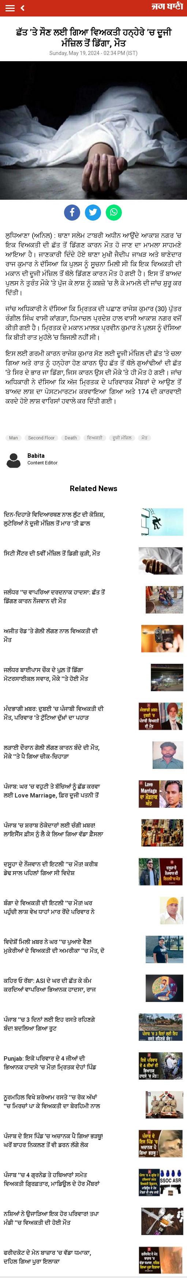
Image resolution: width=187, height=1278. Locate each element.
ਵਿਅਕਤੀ (94, 438)
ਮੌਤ (144, 438)
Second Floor (41, 438)
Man (13, 438)
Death (71, 438)
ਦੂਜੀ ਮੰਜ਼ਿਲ (122, 438)
